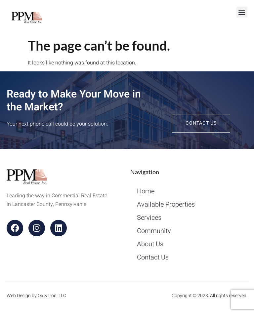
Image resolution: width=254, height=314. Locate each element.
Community (154, 231)
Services (149, 217)
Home (145, 191)
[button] (241, 12)
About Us (150, 244)
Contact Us (153, 257)
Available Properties (166, 204)
